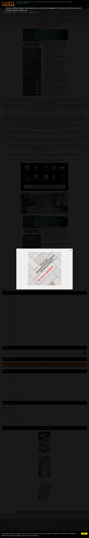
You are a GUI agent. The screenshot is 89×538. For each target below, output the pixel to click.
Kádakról (21, 8)
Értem (84, 533)
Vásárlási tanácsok (11, 10)
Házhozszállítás (58, 2)
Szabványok (23, 10)
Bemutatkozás (31, 2)
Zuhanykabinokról (31, 8)
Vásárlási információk (44, 2)
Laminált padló (42, 8)
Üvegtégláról (52, 8)
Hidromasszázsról (75, 8)
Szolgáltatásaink (26, 3)
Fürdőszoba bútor (63, 8)
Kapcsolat (67, 2)
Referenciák (20, 13)
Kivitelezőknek (30, 13)
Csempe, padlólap (11, 8)
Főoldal (23, 2)
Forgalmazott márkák (9, 13)
